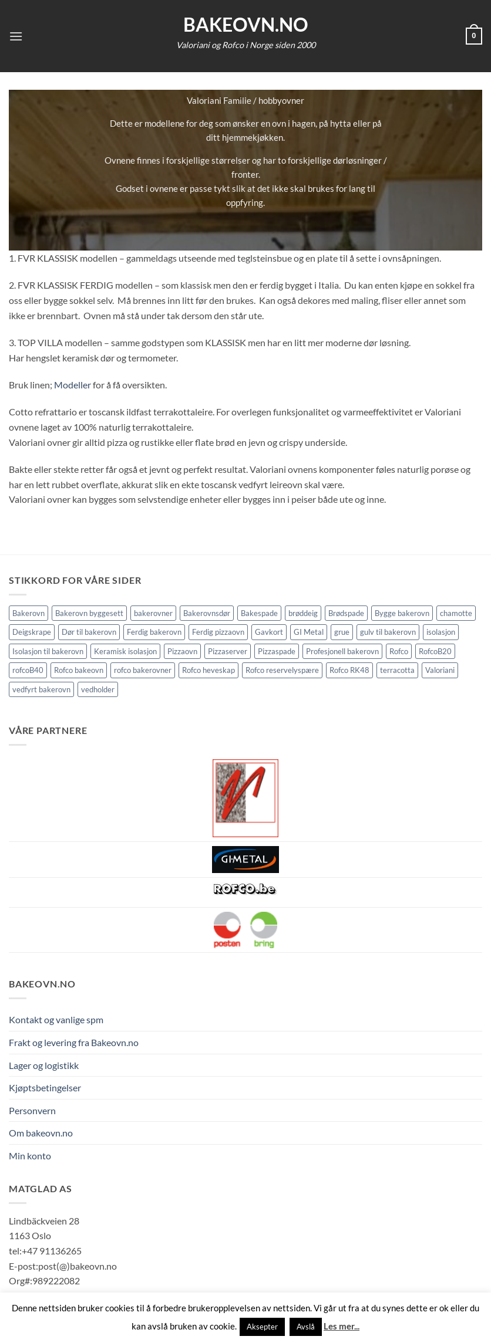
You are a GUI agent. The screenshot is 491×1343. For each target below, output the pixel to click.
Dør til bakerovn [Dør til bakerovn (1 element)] (89, 632)
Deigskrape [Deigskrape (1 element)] (31, 632)
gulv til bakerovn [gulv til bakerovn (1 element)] (388, 632)
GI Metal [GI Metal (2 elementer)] (309, 632)
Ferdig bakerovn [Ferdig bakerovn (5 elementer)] (154, 632)
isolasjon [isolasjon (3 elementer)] (440, 632)
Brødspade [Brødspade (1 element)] (346, 613)
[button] (16, 36)
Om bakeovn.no (41, 1132)
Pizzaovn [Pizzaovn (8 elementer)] (182, 651)
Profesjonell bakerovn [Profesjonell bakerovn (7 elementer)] (342, 651)
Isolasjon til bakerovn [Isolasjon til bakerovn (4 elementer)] (47, 651)
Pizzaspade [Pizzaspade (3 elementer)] (276, 651)
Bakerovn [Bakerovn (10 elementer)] (28, 613)
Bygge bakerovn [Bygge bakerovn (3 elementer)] (402, 613)
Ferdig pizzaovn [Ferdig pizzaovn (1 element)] (218, 632)
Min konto (30, 1155)
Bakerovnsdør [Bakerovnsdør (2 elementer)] (206, 613)
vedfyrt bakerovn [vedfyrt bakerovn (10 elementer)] (41, 689)
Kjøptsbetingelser (45, 1087)
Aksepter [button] (262, 1326)
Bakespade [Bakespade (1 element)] (259, 613)
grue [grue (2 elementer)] (341, 632)
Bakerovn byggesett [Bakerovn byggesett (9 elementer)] (89, 613)
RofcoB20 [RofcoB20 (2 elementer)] (435, 651)
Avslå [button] (306, 1326)
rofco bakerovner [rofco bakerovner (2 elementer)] (142, 670)
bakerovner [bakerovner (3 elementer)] (153, 613)
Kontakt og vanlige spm (56, 1019)
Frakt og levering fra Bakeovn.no (74, 1042)
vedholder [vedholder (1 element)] (98, 689)
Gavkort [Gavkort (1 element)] (269, 632)
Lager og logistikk (44, 1065)
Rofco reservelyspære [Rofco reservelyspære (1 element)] (282, 670)
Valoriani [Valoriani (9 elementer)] (440, 670)
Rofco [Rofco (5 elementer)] (398, 651)
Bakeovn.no (245, 24)
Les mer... (341, 1326)
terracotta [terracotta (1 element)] (397, 670)
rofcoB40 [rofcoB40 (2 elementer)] (27, 670)
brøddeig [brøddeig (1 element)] (303, 613)
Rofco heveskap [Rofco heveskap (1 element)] (208, 670)
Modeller (72, 384)
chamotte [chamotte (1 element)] (456, 613)
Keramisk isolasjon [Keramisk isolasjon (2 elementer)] (125, 651)
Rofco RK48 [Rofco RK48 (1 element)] (349, 670)
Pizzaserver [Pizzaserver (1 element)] (227, 651)
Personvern (32, 1110)
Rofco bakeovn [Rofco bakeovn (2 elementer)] (78, 670)
